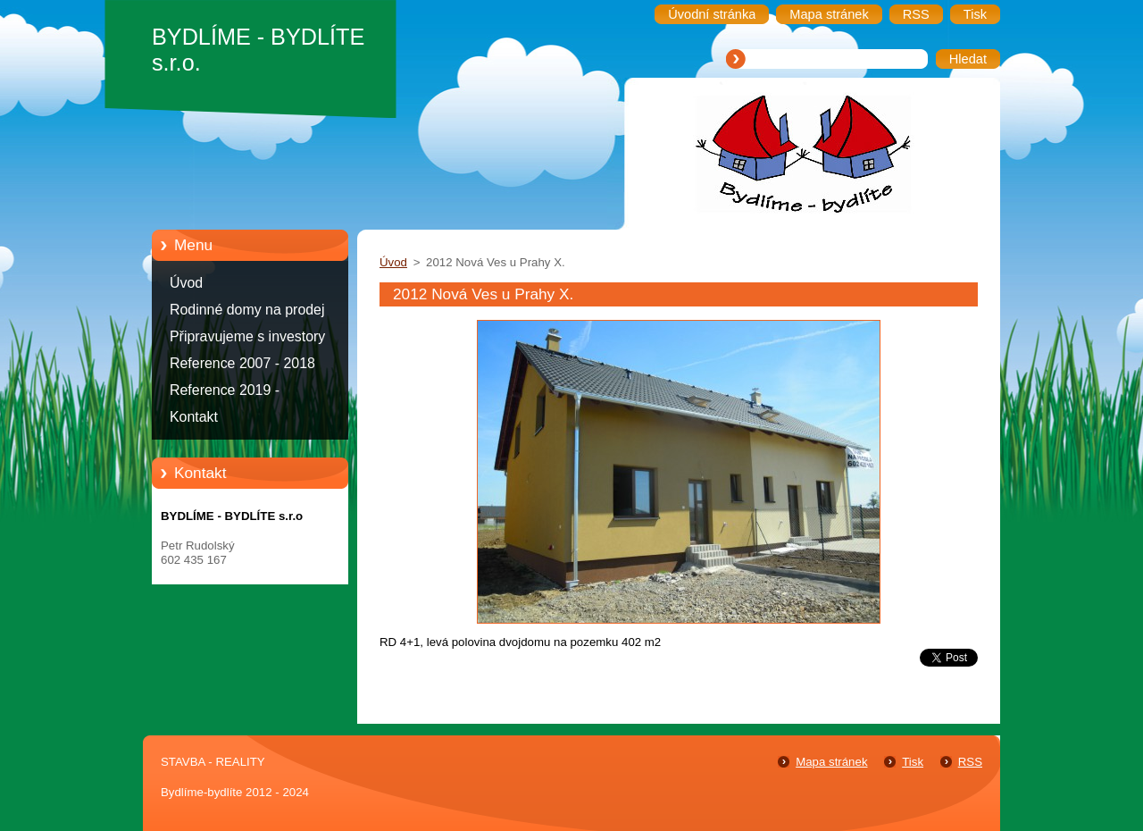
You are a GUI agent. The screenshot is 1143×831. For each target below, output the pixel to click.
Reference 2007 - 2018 (242, 363)
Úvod (186, 282)
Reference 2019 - (224, 390)
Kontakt (194, 416)
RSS (970, 761)
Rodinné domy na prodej (247, 309)
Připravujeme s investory (247, 336)
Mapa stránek (831, 761)
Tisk (912, 761)
